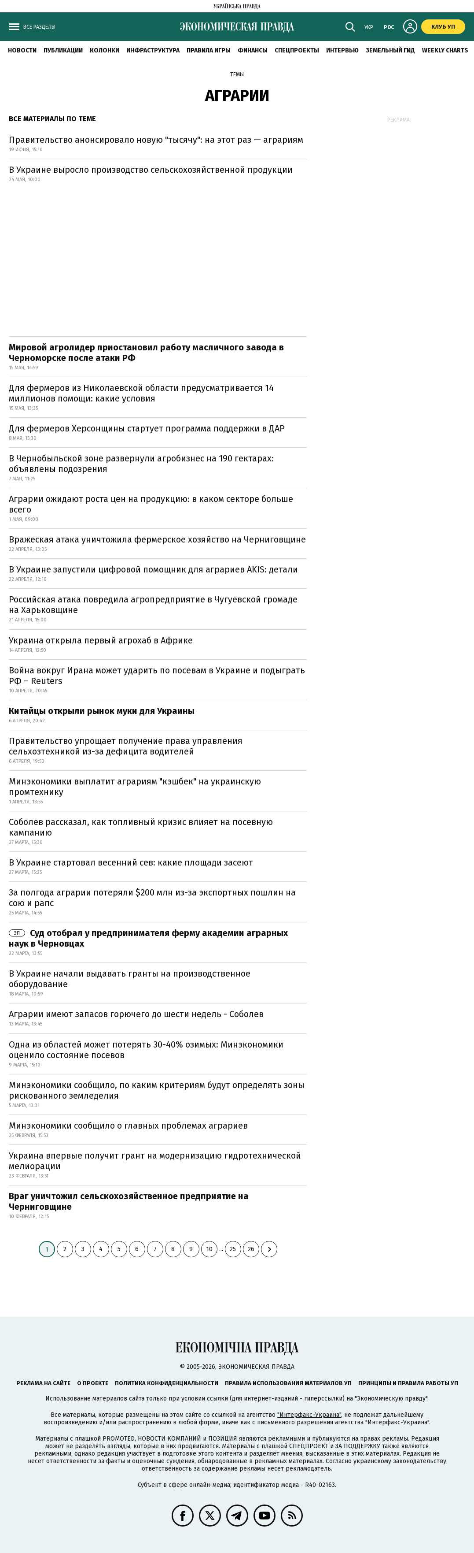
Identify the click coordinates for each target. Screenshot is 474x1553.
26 (251, 1249)
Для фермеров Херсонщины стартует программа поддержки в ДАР (147, 428)
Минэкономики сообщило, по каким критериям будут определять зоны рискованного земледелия (157, 1090)
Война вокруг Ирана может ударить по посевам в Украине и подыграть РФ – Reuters (157, 675)
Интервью (342, 50)
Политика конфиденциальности (166, 1383)
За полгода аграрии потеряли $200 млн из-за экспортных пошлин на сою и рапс (152, 897)
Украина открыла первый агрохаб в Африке (101, 640)
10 (209, 1249)
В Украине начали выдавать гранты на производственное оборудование (129, 978)
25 (233, 1249)
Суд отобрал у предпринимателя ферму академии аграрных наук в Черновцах (148, 938)
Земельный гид (390, 50)
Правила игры (209, 50)
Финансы (253, 50)
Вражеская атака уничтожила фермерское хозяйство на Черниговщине (157, 539)
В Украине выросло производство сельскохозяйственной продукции (151, 169)
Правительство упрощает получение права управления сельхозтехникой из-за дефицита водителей (126, 746)
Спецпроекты (297, 50)
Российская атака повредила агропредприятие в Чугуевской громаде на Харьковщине (153, 604)
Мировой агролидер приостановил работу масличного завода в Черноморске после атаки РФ (146, 352)
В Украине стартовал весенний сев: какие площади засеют (131, 862)
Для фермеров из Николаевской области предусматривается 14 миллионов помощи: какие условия (141, 393)
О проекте (92, 1383)
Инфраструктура (153, 50)
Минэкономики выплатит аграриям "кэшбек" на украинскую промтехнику (135, 786)
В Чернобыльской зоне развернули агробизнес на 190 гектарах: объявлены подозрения (141, 463)
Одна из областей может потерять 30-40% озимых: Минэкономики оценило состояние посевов (146, 1049)
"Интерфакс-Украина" (309, 1415)
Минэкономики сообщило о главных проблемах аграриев (128, 1125)
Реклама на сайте (43, 1383)
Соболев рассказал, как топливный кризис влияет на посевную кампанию (141, 827)
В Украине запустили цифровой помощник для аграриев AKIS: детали (153, 569)
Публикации (63, 50)
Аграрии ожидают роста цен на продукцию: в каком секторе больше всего (151, 504)
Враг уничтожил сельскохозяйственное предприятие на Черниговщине (129, 1201)
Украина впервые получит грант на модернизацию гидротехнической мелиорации (155, 1160)
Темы (237, 74)
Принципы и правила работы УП (408, 1383)
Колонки (104, 50)
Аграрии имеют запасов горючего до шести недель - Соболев (136, 1014)
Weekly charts (445, 50)
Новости (22, 50)
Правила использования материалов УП (288, 1383)
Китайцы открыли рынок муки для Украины (102, 711)
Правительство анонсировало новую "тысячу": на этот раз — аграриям (156, 139)
